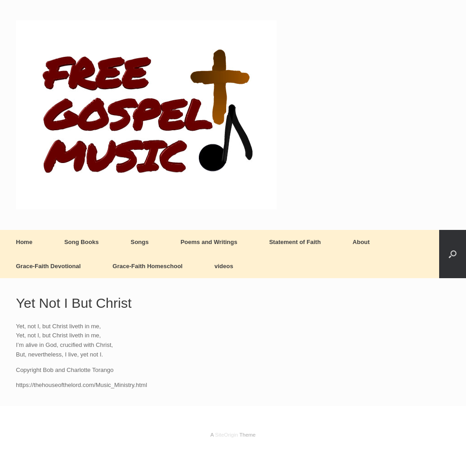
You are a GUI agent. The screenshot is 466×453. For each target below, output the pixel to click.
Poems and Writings (209, 242)
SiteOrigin (226, 435)
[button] (452, 254)
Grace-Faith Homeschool (147, 266)
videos (223, 266)
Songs (140, 242)
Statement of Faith (294, 242)
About (361, 242)
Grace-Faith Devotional (48, 266)
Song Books (81, 242)
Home (24, 242)
